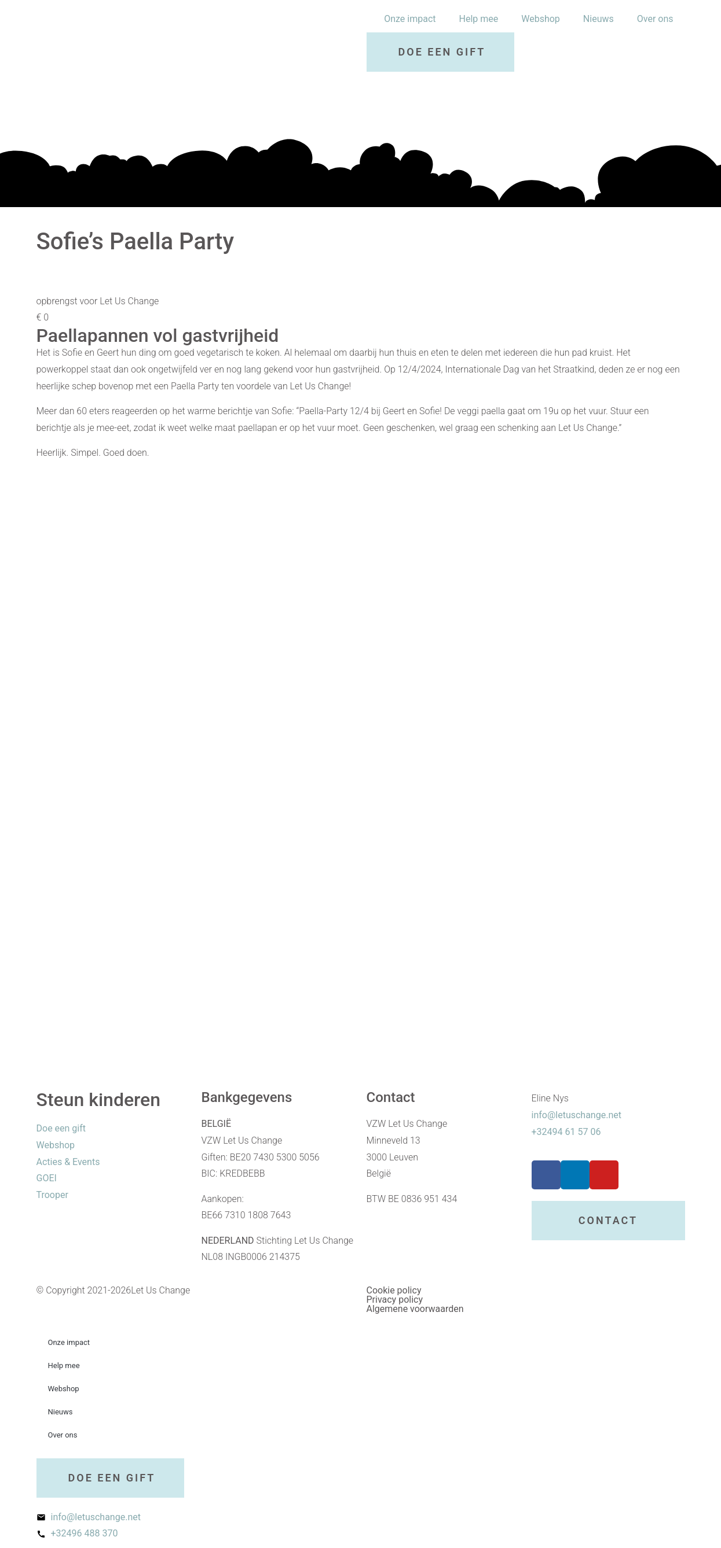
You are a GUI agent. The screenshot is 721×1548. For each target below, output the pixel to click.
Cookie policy (394, 1290)
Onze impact (409, 18)
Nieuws (598, 18)
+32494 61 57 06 (566, 1131)
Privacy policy (395, 1299)
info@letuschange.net (576, 1115)
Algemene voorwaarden (415, 1308)
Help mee (479, 18)
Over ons (655, 18)
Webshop (540, 18)
